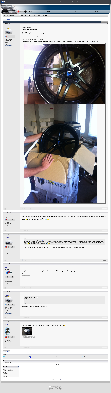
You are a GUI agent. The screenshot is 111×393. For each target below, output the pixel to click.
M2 (34, 1)
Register (105, 2)
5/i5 (24, 1)
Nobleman (8, 325)
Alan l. (7, 267)
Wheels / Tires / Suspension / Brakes (34, 15)
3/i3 (19, 1)
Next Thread (58, 364)
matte (4, 362)
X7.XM (69, 1)
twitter (6, 356)
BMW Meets (49, 11)
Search (96, 11)
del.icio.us (32, 357)
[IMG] (4, 374)
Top (108, 381)
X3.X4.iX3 (59, 1)
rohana (8, 362)
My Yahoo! (58, 357)
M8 (48, 1)
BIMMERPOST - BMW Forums (103, 381)
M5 (43, 1)
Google (84, 356)
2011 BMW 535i (8, 45)
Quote (104, 230)
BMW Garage (31, 11)
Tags (4, 360)
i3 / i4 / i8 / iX (75, 1)
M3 (37, 1)
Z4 (50, 1)
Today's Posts (78, 11)
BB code (4, 372)
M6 (45, 1)
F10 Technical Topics (24, 15)
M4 (40, 1)
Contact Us (95, 381)
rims (6, 362)
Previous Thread (53, 364)
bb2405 (7, 27)
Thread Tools (104, 21)
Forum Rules (5, 376)
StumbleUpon (7, 357)
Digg (57, 356)
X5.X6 (64, 1)
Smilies (4, 373)
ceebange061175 (10, 216)
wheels (11, 362)
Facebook (32, 356)
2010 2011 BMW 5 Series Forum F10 (13, 15)
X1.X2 (54, 1)
